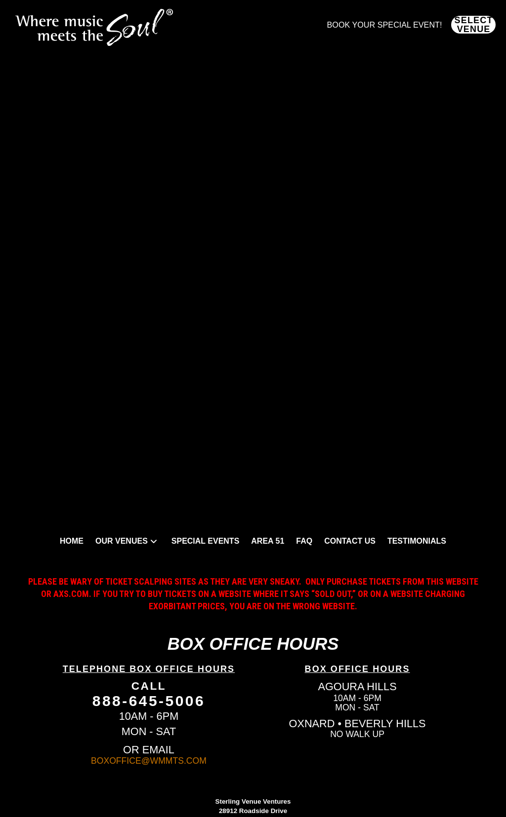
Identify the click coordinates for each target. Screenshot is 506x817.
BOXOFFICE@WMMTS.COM (149, 696)
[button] (473, 25)
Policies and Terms (253, 802)
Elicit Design (273, 780)
